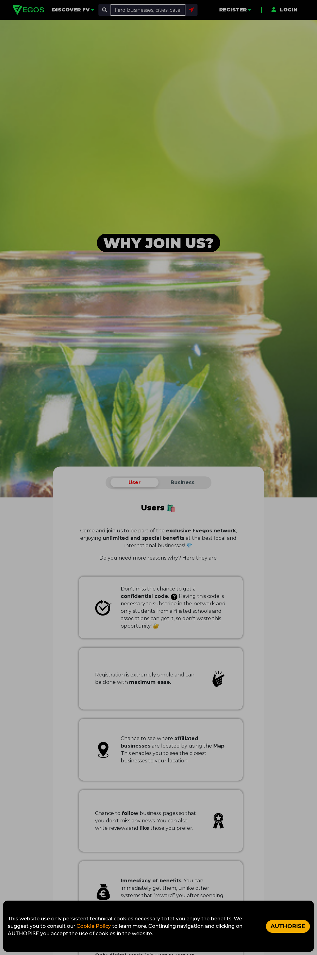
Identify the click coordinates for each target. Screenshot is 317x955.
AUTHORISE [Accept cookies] (288, 926)
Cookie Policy (94, 926)
